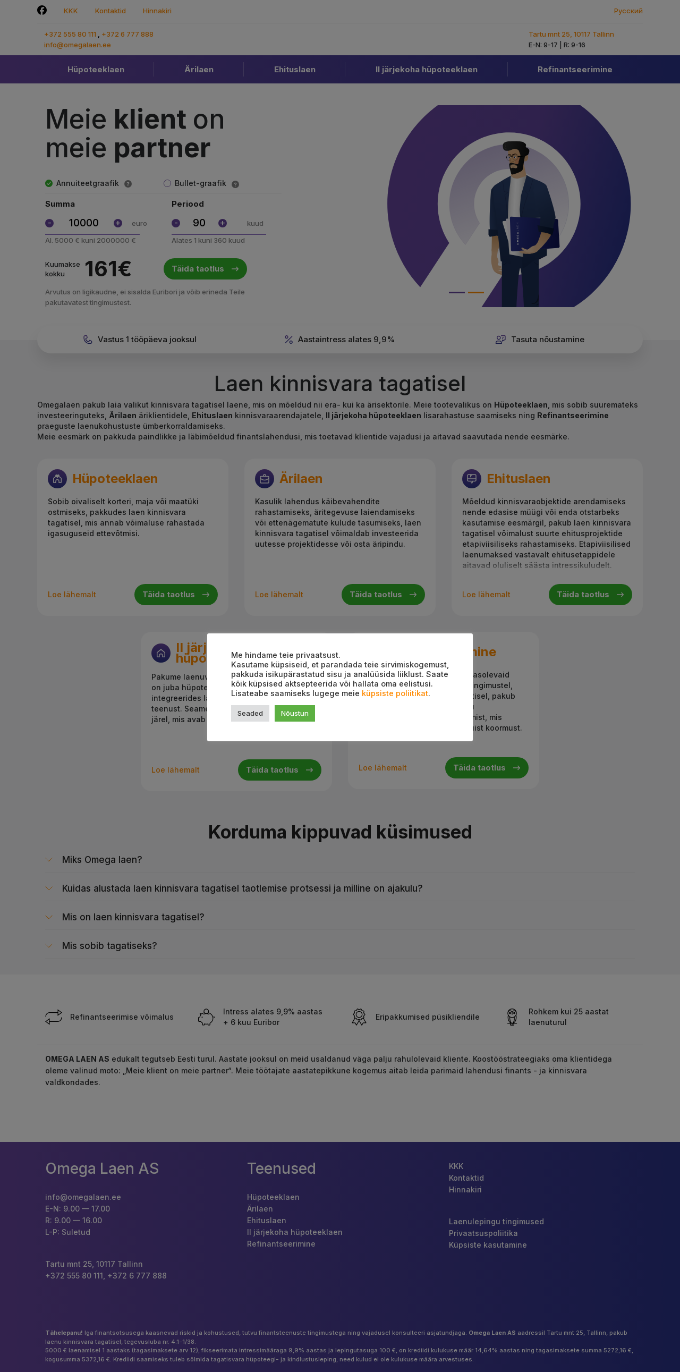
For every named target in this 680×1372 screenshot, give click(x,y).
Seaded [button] (250, 713)
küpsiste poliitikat (395, 693)
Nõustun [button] (295, 713)
